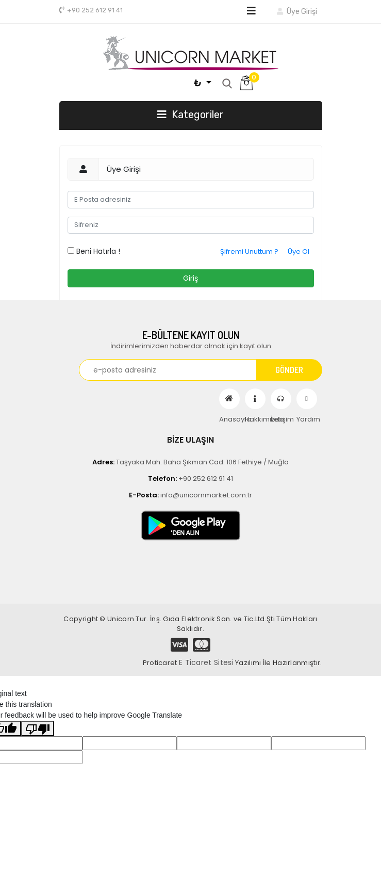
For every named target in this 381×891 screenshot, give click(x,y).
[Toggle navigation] (251, 11)
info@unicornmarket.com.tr (190, 495)
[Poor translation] (37, 728)
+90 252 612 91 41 (91, 10)
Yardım (306, 398)
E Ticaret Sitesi (206, 662)
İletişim (281, 398)
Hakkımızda (255, 398)
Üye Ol (298, 251)
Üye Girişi (296, 11)
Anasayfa (229, 398)
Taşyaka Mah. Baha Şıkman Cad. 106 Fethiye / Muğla (190, 462)
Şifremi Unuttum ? (249, 251)
